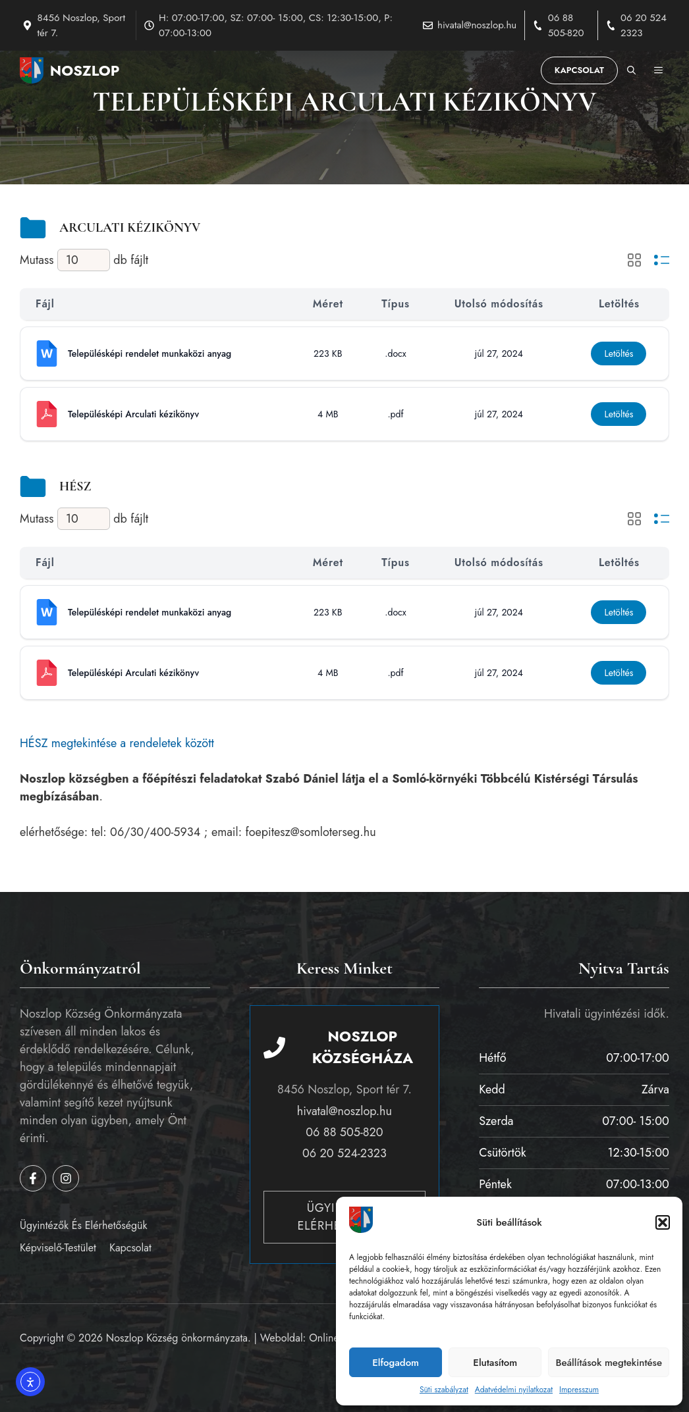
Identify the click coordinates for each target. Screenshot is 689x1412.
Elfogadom (395, 1362)
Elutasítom (495, 1362)
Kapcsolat (579, 70)
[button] (662, 1222)
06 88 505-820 (566, 25)
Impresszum (579, 1390)
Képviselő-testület (58, 1247)
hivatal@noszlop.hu (476, 25)
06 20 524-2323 (344, 1153)
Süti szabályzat (444, 1390)
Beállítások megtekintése (608, 1362)
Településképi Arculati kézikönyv (133, 414)
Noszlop (85, 70)
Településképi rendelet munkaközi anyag (149, 353)
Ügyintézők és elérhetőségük (83, 1225)
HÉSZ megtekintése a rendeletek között (117, 743)
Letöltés (618, 353)
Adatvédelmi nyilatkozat (514, 1390)
